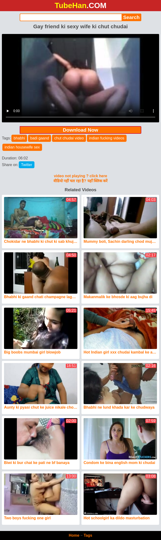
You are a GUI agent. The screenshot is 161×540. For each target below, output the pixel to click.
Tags (88, 535)
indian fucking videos (106, 138)
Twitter (26, 165)
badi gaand (39, 138)
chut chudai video (69, 138)
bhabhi (19, 138)
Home (74, 535)
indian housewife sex (22, 147)
